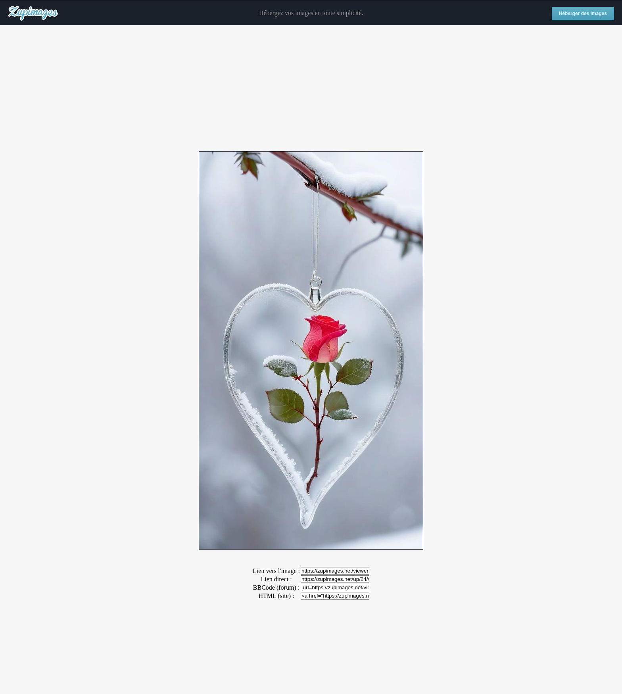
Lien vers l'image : (276, 570)
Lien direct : (276, 579)
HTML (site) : (276, 595)
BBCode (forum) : (276, 587)
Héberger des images (583, 13)
